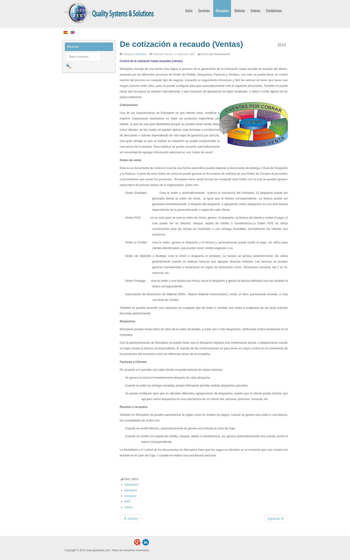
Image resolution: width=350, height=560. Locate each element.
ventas (128, 507)
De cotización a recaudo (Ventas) (181, 44)
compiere (130, 496)
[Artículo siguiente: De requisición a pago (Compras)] (276, 518)
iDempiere (141, 54)
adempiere (131, 484)
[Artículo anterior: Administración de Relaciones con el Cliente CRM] (130, 518)
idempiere (130, 490)
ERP (127, 501)
